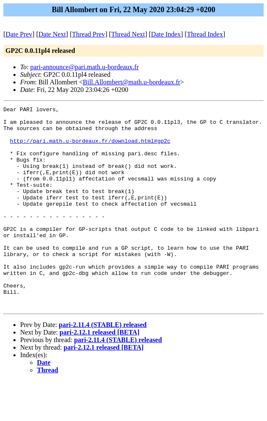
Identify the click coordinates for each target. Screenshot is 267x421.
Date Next (52, 34)
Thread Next (128, 34)
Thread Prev (88, 34)
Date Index (166, 34)
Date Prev (18, 34)
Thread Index (205, 34)
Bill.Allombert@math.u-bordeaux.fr (131, 82)
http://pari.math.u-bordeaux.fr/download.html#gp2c (90, 148)
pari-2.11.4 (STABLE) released (103, 365)
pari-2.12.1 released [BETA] (100, 372)
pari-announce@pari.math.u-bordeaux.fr (84, 67)
